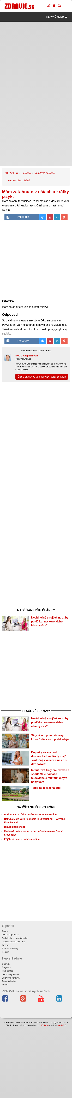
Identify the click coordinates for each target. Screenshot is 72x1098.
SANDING (61, 1025)
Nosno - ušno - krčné (19, 180)
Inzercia (5, 945)
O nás (5, 931)
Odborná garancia (10, 934)
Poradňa (26, 173)
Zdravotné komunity (11, 978)
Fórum (5, 985)
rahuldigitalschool (14, 826)
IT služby (45, 1025)
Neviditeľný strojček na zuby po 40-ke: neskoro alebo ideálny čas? (49, 621)
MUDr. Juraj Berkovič (26, 355)
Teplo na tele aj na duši (46, 787)
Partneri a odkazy (10, 948)
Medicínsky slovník (10, 974)
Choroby (6, 964)
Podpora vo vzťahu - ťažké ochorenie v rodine (30, 814)
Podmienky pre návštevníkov (15, 938)
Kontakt (5, 952)
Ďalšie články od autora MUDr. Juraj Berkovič (42, 376)
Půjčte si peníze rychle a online (22, 839)
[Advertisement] (36, 58)
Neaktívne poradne (44, 173)
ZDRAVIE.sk (11, 173)
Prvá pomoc (7, 971)
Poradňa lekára (9, 981)
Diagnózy (6, 967)
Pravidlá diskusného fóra (13, 941)
